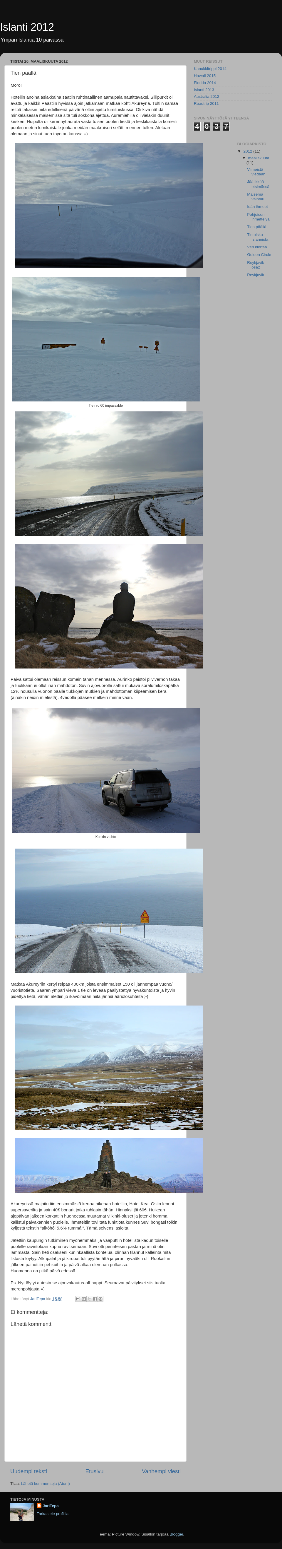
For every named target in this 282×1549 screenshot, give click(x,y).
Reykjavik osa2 (255, 264)
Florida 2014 (205, 83)
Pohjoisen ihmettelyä (258, 216)
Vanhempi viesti (161, 1471)
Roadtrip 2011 (206, 103)
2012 (248, 151)
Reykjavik (255, 275)
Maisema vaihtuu (255, 196)
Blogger (176, 1534)
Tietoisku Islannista (257, 237)
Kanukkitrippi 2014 (210, 68)
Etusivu (94, 1471)
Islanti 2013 (204, 90)
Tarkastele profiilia (52, 1514)
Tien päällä (256, 227)
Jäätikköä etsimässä (258, 184)
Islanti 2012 (27, 27)
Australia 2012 (206, 96)
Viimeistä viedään (256, 171)
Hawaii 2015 (205, 75)
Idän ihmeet (257, 206)
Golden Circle (259, 254)
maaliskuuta (258, 158)
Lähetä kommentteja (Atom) (45, 1483)
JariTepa (51, 1506)
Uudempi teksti (28, 1471)
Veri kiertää (257, 247)
